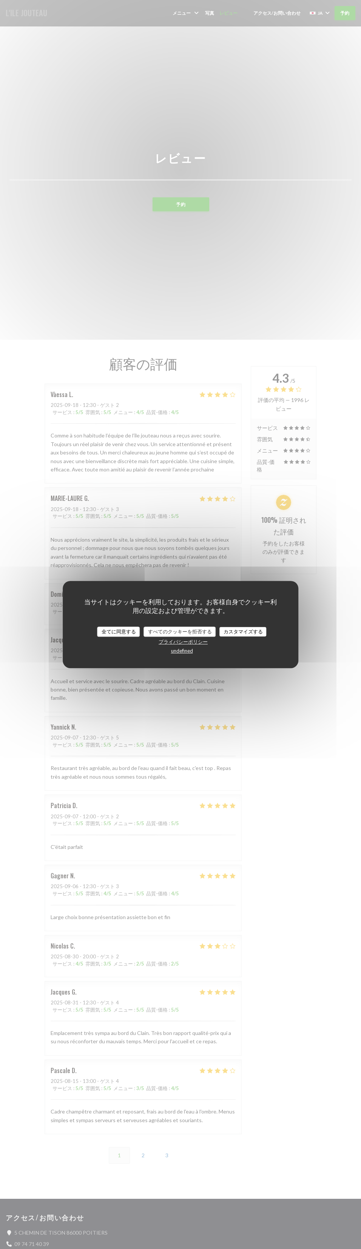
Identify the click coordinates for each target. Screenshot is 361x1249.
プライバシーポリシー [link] (183, 642)
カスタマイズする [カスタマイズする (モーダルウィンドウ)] (243, 631)
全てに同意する (119, 631)
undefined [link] (182, 651)
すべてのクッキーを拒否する (180, 631)
